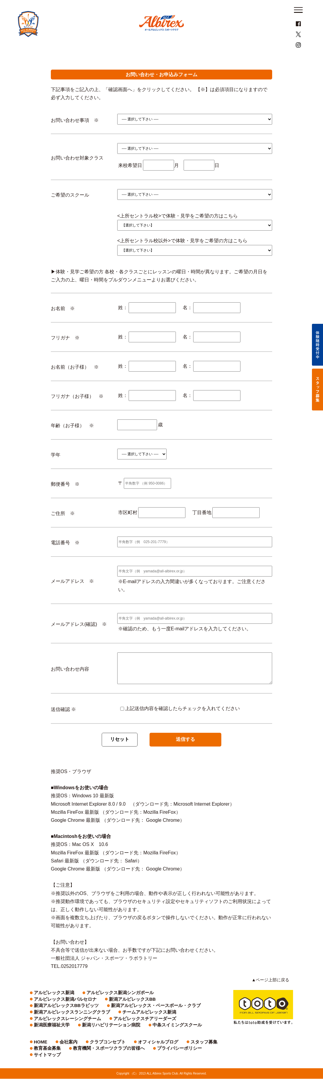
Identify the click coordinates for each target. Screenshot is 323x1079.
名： (187, 320)
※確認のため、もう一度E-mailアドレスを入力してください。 (184, 641)
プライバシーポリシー (115, 1055)
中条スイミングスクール (52, 1031)
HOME (39, 1048)
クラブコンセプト (94, 1048)
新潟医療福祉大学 (105, 1025)
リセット (119, 752)
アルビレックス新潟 (48, 1006)
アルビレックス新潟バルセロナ (160, 1006)
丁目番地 (201, 525)
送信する (185, 752)
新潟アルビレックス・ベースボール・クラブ (173, 1012)
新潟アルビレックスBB (51, 1012)
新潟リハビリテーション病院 (152, 1025)
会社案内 (62, 1048)
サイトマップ (154, 1055)
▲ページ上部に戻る (273, 993)
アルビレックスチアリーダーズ (57, 1025)
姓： (123, 320)
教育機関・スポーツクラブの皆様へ (60, 1055)
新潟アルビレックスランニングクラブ (62, 1018)
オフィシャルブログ (135, 1048)
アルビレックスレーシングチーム (178, 1018)
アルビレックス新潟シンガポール (100, 1006)
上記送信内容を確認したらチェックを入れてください (180, 721)
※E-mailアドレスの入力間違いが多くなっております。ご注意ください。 (192, 598)
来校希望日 (130, 178)
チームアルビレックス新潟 (121, 1018)
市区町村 (127, 525)
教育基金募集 (204, 1048)
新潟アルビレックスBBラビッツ (104, 1012)
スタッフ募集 (172, 1048)
